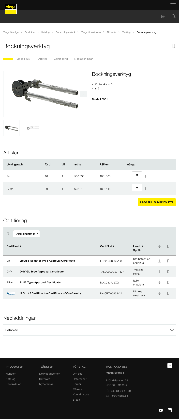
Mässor (77, 389)
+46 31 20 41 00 (118, 391)
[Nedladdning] (160, 246)
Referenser (80, 379)
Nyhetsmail (46, 384)
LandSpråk (137, 248)
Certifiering (61, 58)
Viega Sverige (11, 32)
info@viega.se (117, 395)
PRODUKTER (14, 366)
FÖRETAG (79, 366)
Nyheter (11, 373)
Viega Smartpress (91, 32)
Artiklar (42, 58)
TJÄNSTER (46, 366)
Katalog (45, 32)
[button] (89, 330)
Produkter (30, 32)
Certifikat (13, 246)
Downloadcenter (49, 373)
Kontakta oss (81, 394)
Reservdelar (13, 384)
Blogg (76, 399)
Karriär (77, 384)
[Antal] (137, 174)
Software (44, 379)
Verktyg (126, 32)
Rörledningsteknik (65, 32)
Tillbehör (112, 32)
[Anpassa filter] (26, 233)
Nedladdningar (83, 58)
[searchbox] (86, 16)
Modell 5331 (24, 58)
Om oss (77, 373)
